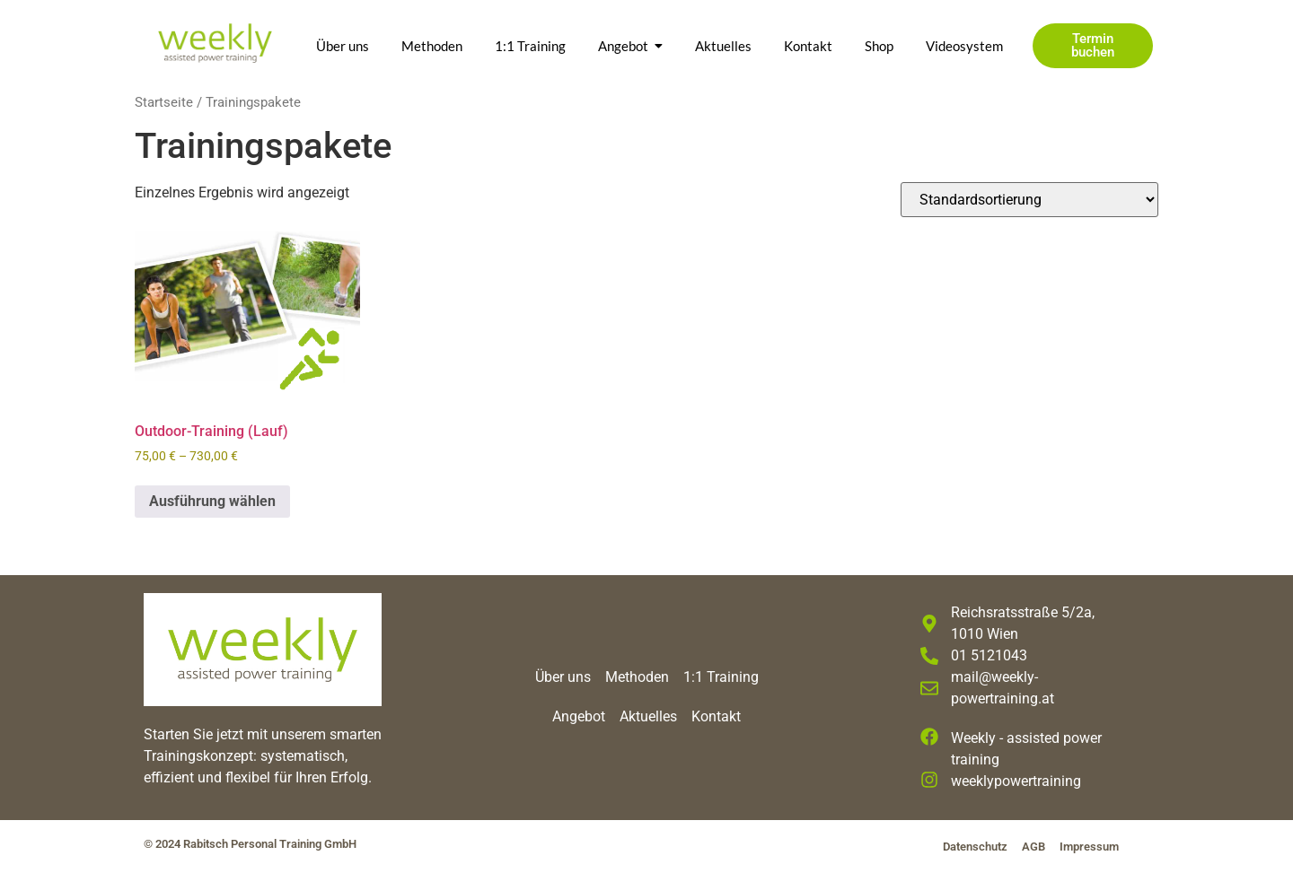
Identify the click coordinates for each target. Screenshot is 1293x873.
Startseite (164, 102)
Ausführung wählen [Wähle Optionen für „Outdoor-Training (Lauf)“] (212, 501)
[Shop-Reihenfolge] (1029, 199)
